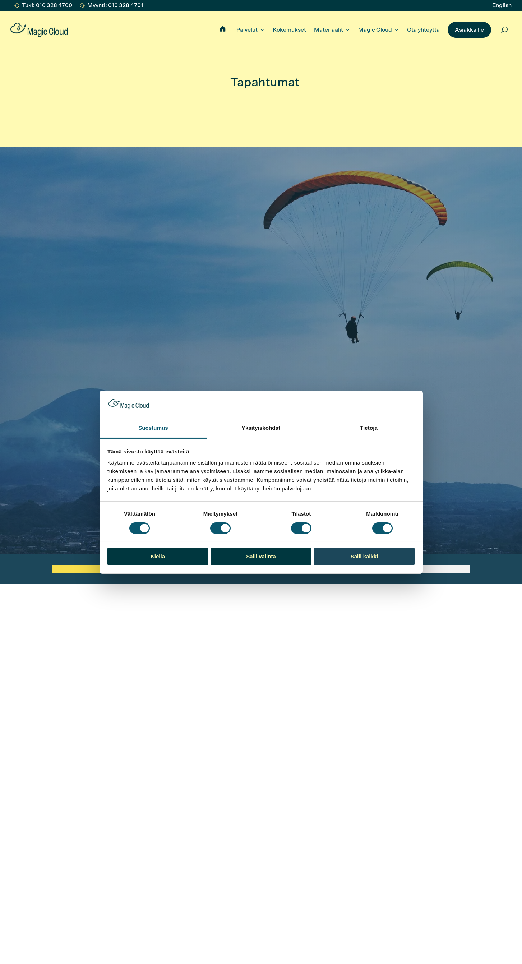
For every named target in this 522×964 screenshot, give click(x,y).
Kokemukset (289, 30)
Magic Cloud (375, 30)
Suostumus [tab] (153, 428)
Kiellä (158, 556)
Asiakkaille (469, 30)
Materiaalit (328, 30)
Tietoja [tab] (369, 428)
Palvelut (247, 30)
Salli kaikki (364, 556)
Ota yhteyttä (423, 30)
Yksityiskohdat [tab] (261, 428)
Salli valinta (261, 556)
